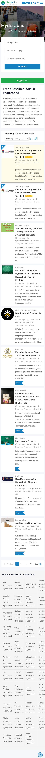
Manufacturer (20, 438)
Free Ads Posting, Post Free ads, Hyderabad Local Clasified (28, 153)
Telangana (27, 163)
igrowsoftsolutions (22, 241)
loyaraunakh (34, 526)
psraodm (33, 444)
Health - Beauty (20, 390)
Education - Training (22, 225)
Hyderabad (19, 163)
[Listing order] (17, 138)
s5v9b (32, 160)
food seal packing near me (28, 523)
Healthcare (19, 268)
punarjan (33, 358)
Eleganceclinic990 (36, 489)
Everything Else (20, 520)
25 (31, 564)
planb (32, 283)
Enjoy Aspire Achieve (25, 441)
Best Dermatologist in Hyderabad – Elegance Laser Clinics (26, 482)
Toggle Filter (22, 80)
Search (22, 66)
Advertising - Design (22, 148)
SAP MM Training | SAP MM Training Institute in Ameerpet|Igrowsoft (28, 231)
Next (38, 564)
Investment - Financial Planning (26, 310)
